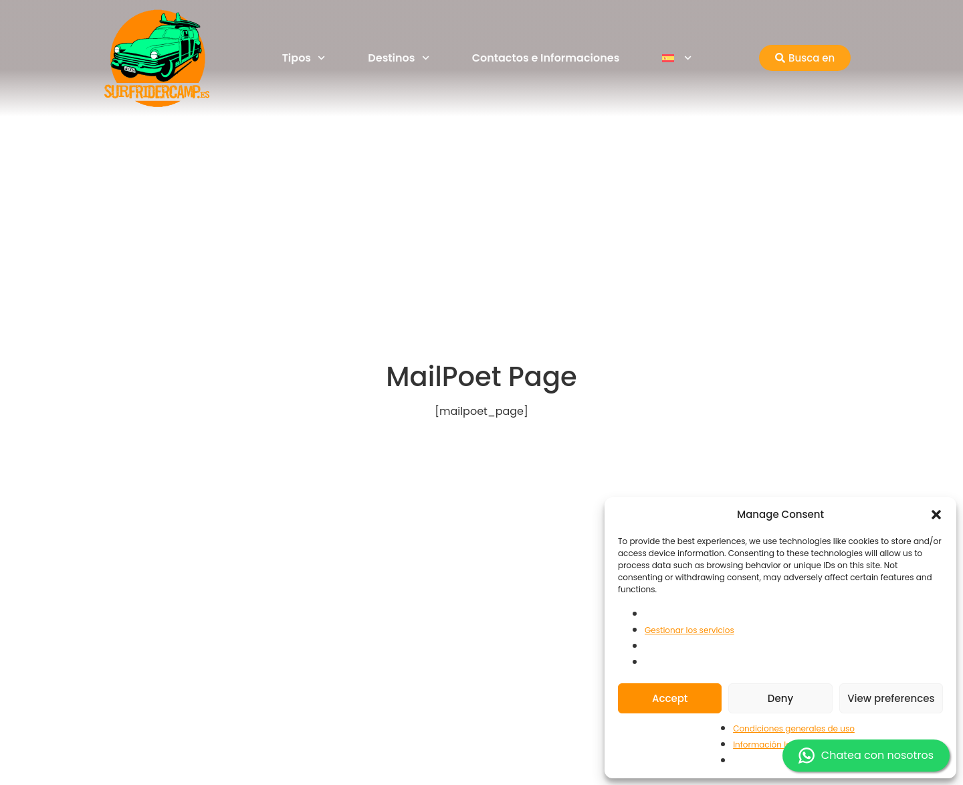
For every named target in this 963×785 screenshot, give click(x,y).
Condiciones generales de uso (794, 728)
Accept (669, 698)
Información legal (768, 744)
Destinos (398, 58)
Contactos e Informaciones (546, 58)
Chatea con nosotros (866, 756)
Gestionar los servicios (689, 630)
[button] (936, 514)
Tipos (304, 58)
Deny (780, 698)
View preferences (890, 698)
